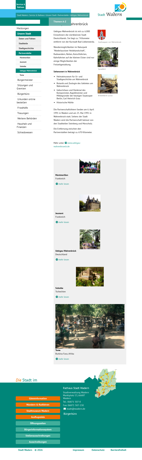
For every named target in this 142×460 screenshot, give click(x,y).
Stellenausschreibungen (38, 435)
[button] (21, 5)
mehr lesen (64, 183)
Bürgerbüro (70, 413)
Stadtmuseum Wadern (37, 410)
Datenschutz (98, 450)
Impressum (78, 450)
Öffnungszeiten (38, 423)
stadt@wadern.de (76, 408)
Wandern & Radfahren (37, 404)
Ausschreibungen (38, 441)
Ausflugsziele (38, 417)
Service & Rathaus (37, 15)
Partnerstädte (63, 15)
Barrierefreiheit (118, 450)
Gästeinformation (38, 398)
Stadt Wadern (22, 15)
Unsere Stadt (51, 15)
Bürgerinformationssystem (38, 429)
